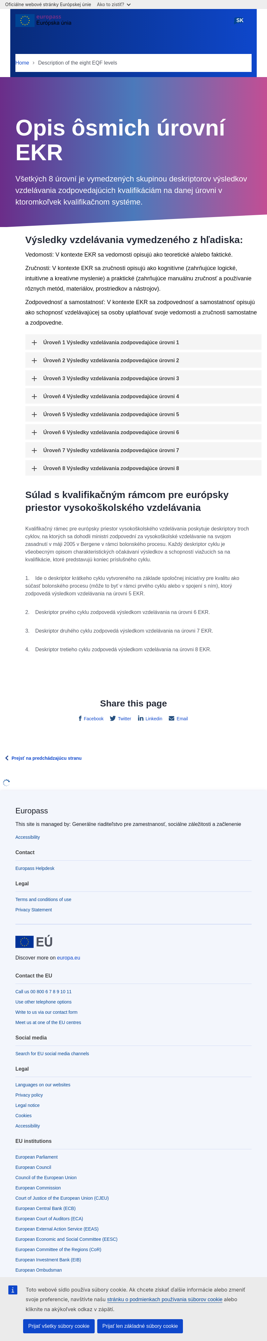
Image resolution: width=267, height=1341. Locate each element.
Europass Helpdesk (34, 868)
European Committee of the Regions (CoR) (58, 1249)
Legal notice (27, 1105)
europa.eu (68, 957)
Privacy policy (29, 1095)
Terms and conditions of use (43, 899)
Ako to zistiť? (114, 4)
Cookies (23, 1115)
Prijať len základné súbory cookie (140, 1326)
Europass (31, 810)
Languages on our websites (42, 1084)
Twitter (124, 718)
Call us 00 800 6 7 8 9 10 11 (43, 991)
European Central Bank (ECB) (45, 1208)
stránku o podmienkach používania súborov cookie (164, 1299)
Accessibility (27, 837)
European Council (33, 1167)
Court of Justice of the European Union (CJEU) (62, 1198)
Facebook (92, 718)
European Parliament (36, 1157)
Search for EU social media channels (52, 1053)
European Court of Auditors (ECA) (49, 1218)
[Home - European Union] (43, 23)
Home (22, 63)
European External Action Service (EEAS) (57, 1228)
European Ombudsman (38, 1270)
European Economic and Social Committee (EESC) (66, 1239)
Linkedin (153, 718)
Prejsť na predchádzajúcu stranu (47, 758)
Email (182, 718)
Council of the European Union (46, 1177)
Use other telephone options (43, 1001)
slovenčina (240, 23)
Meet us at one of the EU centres (48, 1022)
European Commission (38, 1187)
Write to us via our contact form (46, 1012)
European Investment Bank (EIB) (48, 1259)
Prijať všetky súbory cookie (59, 1326)
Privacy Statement (33, 909)
